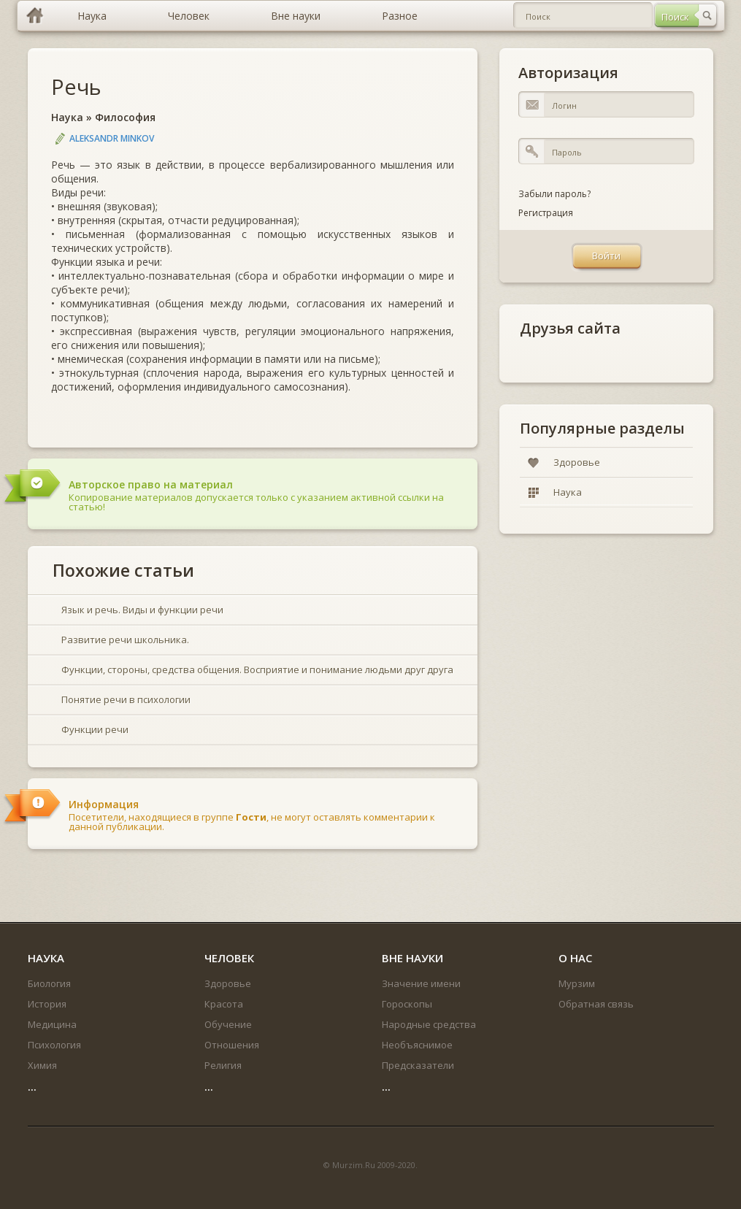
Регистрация (545, 213)
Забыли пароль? (554, 194)
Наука (67, 117)
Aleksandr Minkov (111, 138)
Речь (76, 86)
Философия (125, 117)
